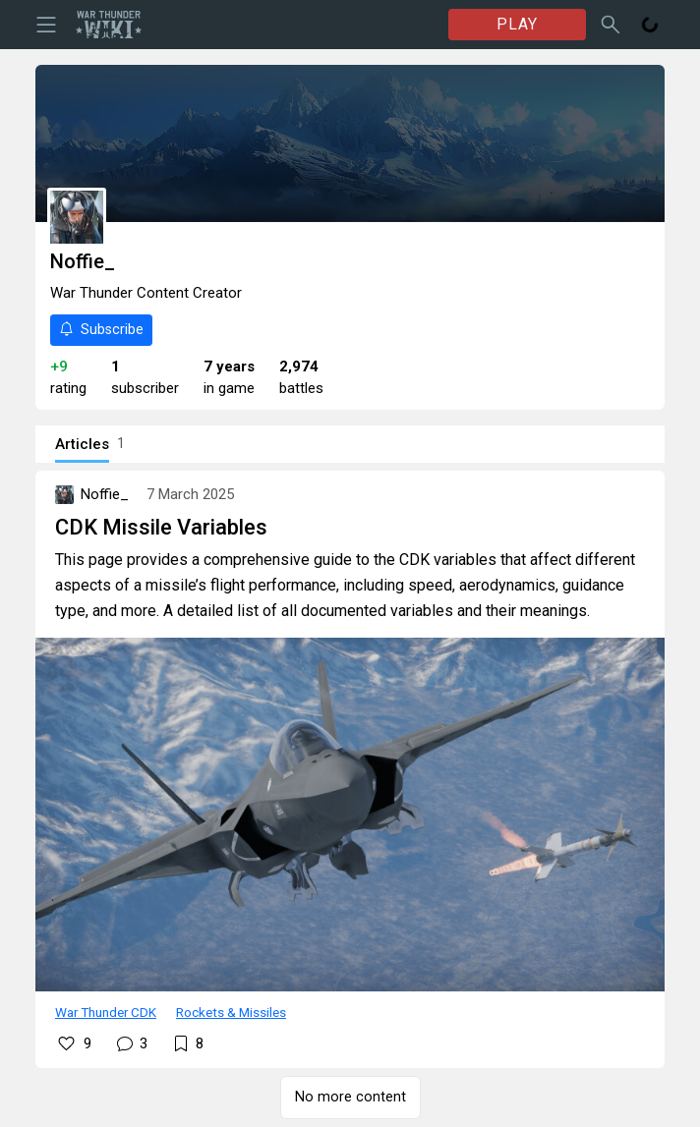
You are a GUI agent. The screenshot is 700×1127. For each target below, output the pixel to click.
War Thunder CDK (105, 1012)
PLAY (517, 24)
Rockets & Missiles (231, 1012)
